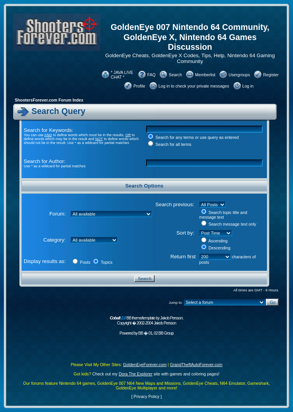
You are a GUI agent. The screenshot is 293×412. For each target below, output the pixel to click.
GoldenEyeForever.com (145, 364)
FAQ (151, 74)
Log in (248, 86)
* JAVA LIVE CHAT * (122, 74)
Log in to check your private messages (194, 86)
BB (140, 333)
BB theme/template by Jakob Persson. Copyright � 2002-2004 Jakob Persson (146, 320)
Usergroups (239, 74)
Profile (139, 86)
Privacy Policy (146, 396)
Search (175, 74)
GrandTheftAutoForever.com (196, 364)
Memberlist (205, 74)
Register (271, 74)
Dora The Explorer (135, 374)
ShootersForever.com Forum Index (49, 100)
